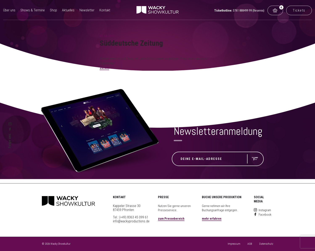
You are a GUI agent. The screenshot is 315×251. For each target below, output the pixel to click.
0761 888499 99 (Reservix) (248, 10)
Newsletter (86, 10)
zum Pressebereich (171, 218)
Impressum (234, 243)
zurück (104, 68)
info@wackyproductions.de (131, 221)
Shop (53, 10)
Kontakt (104, 10)
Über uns (9, 10)
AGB (250, 243)
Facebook (262, 214)
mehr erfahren (211, 218)
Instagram (262, 210)
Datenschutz (266, 243)
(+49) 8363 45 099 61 (133, 217)
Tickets (299, 10)
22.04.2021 (107, 36)
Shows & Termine (32, 10)
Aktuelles (68, 10)
